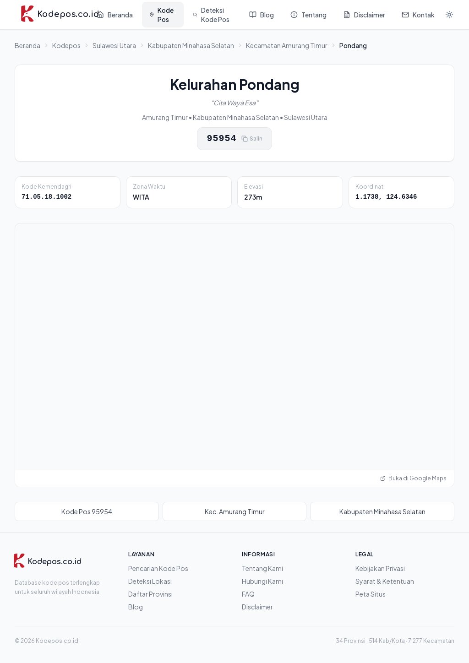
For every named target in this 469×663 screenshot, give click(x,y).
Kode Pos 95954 (86, 511)
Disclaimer (257, 607)
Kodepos (66, 45)
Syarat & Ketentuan (384, 581)
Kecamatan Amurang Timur (286, 45)
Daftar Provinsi (150, 594)
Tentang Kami (262, 568)
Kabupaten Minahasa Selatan (191, 45)
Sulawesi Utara (114, 45)
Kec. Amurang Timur (235, 511)
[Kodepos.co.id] (47, 562)
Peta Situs (370, 594)
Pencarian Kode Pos (158, 568)
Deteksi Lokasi (150, 581)
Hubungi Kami (262, 581)
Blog (135, 607)
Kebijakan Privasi (380, 568)
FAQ (248, 594)
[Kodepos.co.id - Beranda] (52, 14)
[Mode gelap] (449, 14)
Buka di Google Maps (413, 478)
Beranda (27, 45)
